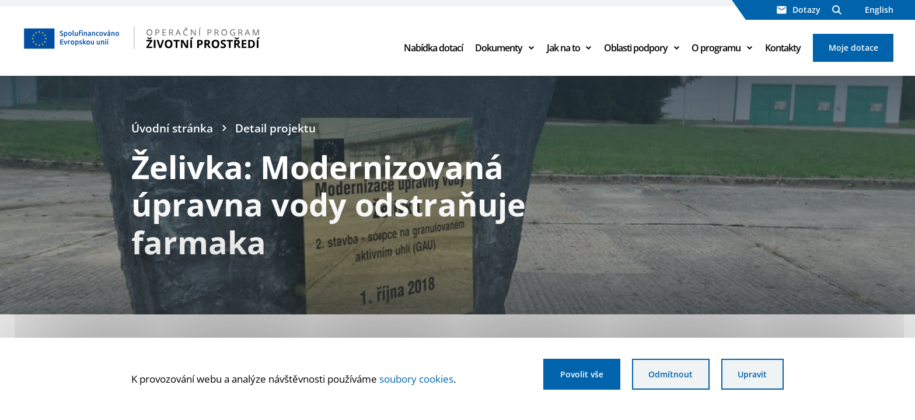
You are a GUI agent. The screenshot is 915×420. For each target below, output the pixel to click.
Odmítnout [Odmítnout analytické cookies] (670, 374)
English (879, 9)
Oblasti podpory (636, 47)
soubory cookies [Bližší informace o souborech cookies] (416, 379)
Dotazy (798, 9)
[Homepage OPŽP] (191, 38)
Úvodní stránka (172, 128)
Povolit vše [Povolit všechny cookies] (581, 374)
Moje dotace (853, 47)
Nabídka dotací (433, 47)
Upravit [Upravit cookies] (752, 374)
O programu (716, 47)
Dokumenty (498, 47)
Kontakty (783, 47)
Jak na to (563, 47)
